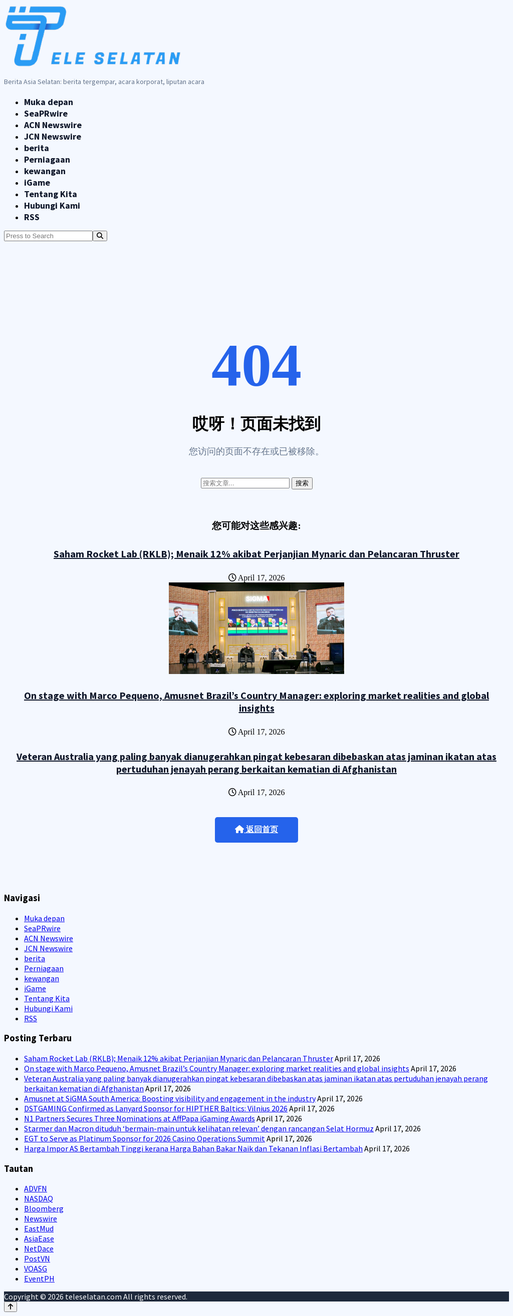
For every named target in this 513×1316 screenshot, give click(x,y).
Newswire (40, 1218)
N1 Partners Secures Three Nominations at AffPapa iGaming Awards (139, 1118)
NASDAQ (38, 1198)
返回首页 (256, 829)
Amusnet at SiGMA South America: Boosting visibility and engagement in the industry (170, 1098)
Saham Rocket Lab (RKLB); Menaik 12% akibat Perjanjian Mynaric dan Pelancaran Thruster (256, 553)
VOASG (35, 1268)
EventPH (39, 1278)
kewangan (45, 171)
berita (36, 148)
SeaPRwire (46, 113)
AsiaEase (39, 1238)
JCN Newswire (52, 136)
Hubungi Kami (52, 205)
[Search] (100, 236)
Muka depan (48, 102)
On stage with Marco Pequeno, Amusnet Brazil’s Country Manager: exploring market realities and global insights (256, 701)
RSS (32, 217)
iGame (37, 182)
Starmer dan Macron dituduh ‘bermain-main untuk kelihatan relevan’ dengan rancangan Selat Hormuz (199, 1128)
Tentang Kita (50, 194)
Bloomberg (44, 1208)
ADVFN (35, 1188)
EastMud (39, 1228)
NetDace (39, 1248)
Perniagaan (47, 159)
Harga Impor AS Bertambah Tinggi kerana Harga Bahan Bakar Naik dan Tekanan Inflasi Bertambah (193, 1148)
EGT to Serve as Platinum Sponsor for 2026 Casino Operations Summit (144, 1138)
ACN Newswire (53, 125)
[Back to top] (10, 1306)
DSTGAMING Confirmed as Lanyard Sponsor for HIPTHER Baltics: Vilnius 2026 (156, 1108)
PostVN (37, 1258)
